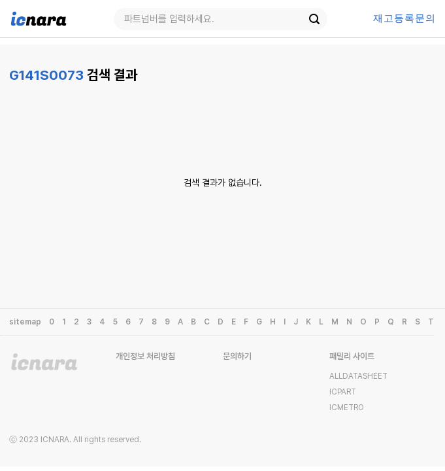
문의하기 (237, 356)
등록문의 (404, 18)
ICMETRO (346, 407)
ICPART (342, 391)
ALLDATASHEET (358, 376)
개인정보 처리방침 (145, 356)
